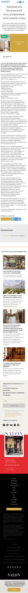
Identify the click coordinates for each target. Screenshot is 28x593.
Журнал (14, 502)
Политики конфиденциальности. (14, 585)
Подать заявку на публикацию (14, 556)
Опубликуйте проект (14, 509)
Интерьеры (14, 480)
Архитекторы (14, 485)
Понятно (14, 590)
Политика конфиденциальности (14, 562)
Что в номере (10, 469)
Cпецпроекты (14, 504)
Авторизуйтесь (6, 235)
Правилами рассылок (10, 416)
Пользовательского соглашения (13, 413)
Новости (14, 478)
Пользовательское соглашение (14, 559)
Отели (14, 497)
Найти (19, 2)
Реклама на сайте (14, 547)
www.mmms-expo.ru (6, 211)
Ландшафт (14, 483)
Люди (14, 490)
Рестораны (14, 499)
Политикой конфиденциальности (13, 414)
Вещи (14, 487)
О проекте (14, 544)
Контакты (14, 553)
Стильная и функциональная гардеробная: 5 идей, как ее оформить (12, 364)
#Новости (5, 346)
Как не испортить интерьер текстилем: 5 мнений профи (11, 272)
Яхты (14, 495)
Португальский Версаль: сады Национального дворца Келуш (12, 296)
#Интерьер (5, 278)
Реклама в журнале (14, 550)
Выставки (14, 492)
